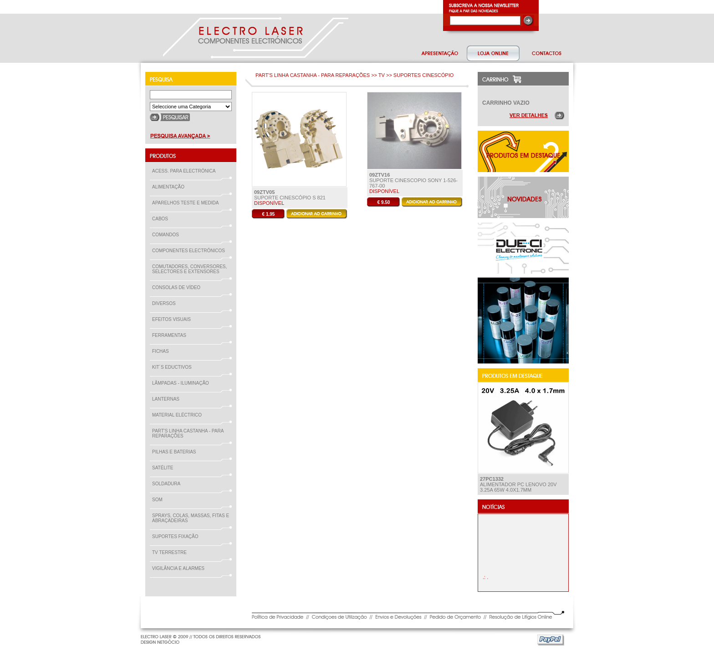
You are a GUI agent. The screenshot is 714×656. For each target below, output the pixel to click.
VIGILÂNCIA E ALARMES (180, 568)
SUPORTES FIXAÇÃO (177, 536)
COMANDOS (167, 234)
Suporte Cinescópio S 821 (290, 194)
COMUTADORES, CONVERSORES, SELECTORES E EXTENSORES (189, 269)
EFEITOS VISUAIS (173, 319)
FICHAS (162, 351)
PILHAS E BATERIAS (176, 451)
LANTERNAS (165, 399)
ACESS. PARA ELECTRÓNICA (185, 170)
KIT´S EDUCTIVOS (173, 367)
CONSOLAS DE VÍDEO (178, 287)
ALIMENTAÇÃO (170, 186)
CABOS (162, 218)
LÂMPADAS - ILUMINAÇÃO (182, 383)
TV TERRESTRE (171, 552)
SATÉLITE (164, 467)
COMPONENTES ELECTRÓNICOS (190, 250)
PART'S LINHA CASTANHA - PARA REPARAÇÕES (188, 433)
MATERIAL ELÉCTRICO (178, 414)
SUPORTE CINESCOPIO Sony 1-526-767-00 (413, 180)
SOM (159, 499)
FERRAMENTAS (171, 335)
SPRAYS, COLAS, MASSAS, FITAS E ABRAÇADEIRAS (190, 518)
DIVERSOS (164, 303)
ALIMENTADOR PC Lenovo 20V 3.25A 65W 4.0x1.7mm (518, 484)
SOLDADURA (168, 483)
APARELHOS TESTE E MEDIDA (187, 202)
